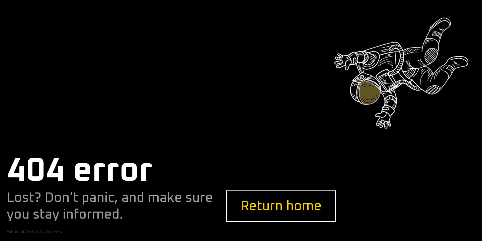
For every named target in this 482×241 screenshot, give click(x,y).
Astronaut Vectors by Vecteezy (34, 232)
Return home (281, 206)
